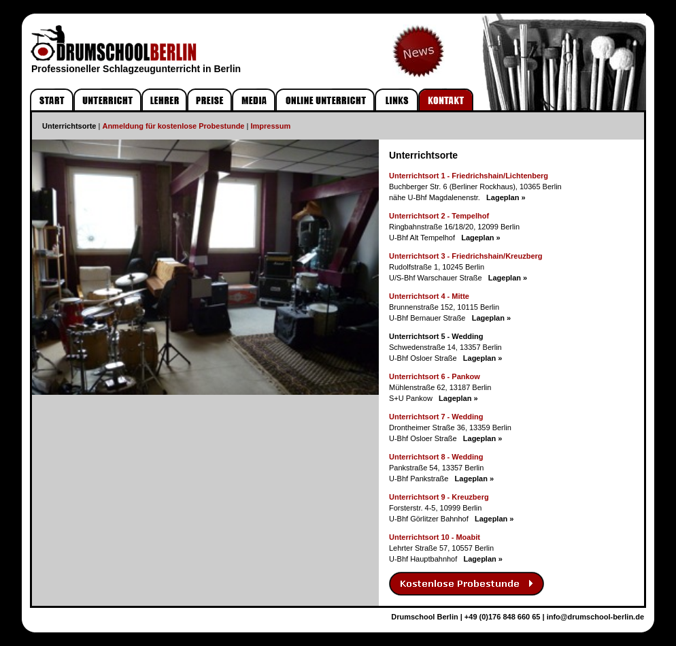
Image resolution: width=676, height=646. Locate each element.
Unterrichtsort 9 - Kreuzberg (439, 497)
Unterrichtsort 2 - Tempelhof (439, 216)
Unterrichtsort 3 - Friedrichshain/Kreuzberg (466, 256)
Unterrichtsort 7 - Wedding (436, 417)
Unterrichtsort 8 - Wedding (436, 457)
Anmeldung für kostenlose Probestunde (173, 126)
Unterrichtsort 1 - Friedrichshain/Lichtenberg (468, 176)
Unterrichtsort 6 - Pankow (434, 376)
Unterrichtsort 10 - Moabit (434, 537)
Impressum (270, 126)
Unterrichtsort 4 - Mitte (429, 296)
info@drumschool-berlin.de (595, 617)
